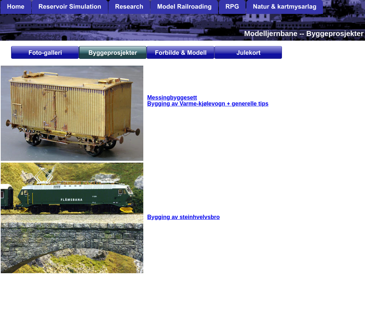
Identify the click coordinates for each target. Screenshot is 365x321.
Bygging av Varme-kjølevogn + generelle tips (207, 104)
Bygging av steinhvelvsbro (183, 217)
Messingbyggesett (172, 98)
